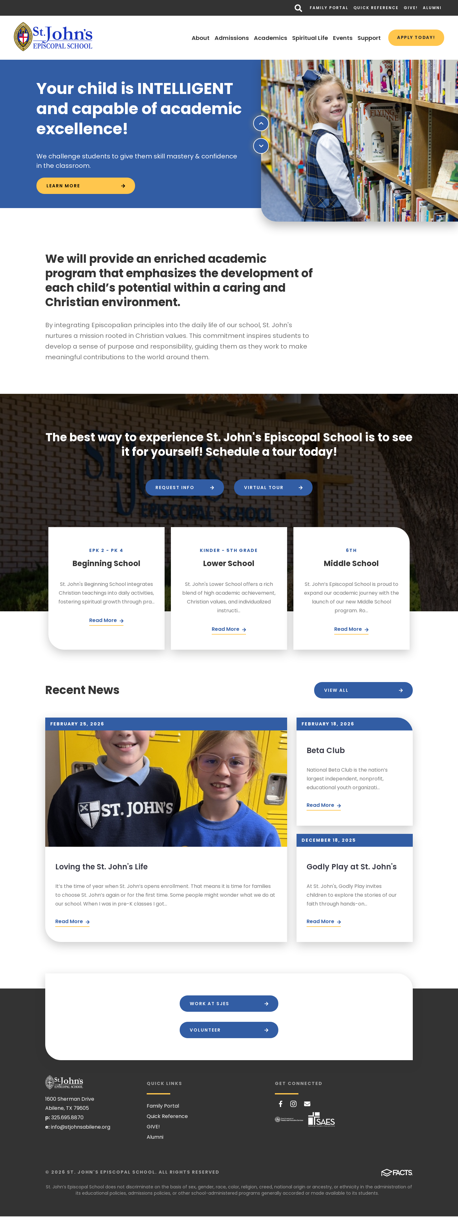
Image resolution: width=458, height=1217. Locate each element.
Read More (72, 922)
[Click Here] (106, 621)
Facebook (281, 1104)
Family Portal (329, 7)
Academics (265, 38)
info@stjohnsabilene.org (80, 1128)
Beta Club (326, 750)
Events (338, 38)
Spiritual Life (305, 38)
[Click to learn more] (85, 186)
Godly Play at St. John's (352, 867)
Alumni (432, 7)
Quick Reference (376, 7)
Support (364, 38)
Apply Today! (414, 38)
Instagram (293, 1104)
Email (307, 1104)
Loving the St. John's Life (101, 867)
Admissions (227, 38)
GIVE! (411, 7)
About (196, 38)
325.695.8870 (67, 1118)
